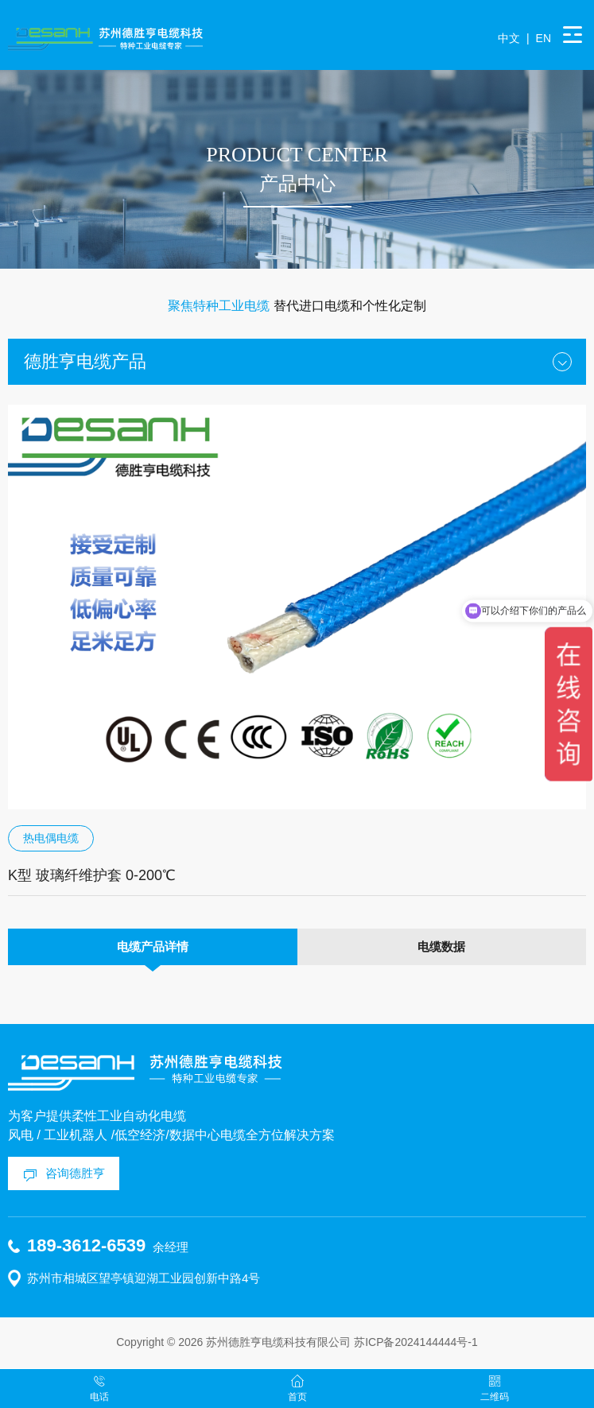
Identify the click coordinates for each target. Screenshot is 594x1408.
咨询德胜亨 (75, 1173)
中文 (509, 38)
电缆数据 (441, 946)
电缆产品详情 (152, 946)
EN (543, 38)
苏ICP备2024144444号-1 (416, 1342)
